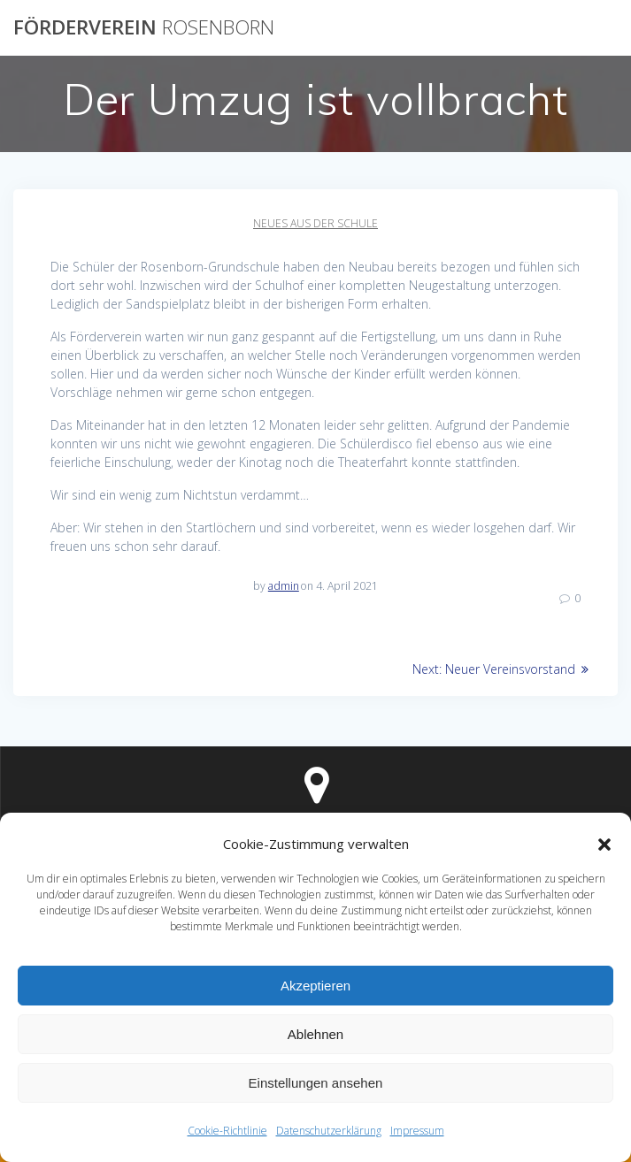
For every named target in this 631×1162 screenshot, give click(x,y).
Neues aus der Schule (315, 223)
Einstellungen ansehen (316, 1082)
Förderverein (143, 27)
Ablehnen (315, 1034)
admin (283, 585)
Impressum (417, 1130)
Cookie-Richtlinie (227, 1130)
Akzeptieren (315, 985)
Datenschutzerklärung (328, 1130)
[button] (604, 844)
